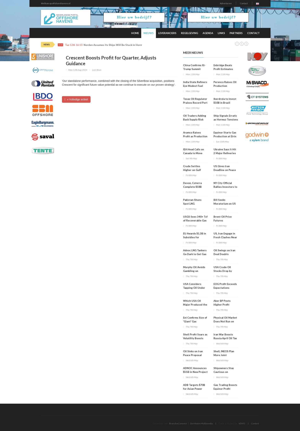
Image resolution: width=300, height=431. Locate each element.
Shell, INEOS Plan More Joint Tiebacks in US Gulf (225, 355)
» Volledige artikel (76, 99)
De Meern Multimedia (201, 423)
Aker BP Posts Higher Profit (222, 302)
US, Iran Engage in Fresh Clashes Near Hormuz (225, 237)
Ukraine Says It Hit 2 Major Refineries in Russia (225, 153)
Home (135, 33)
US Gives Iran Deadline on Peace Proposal (225, 170)
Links (221, 33)
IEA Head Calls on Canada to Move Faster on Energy (193, 153)
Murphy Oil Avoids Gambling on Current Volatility (194, 271)
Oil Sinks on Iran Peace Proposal (193, 353)
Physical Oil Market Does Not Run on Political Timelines (225, 321)
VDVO (242, 423)
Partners (236, 33)
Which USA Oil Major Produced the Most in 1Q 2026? (195, 304)
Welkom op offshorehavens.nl (55, 3)
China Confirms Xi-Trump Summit (194, 67)
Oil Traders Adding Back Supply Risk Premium (194, 119)
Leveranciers (167, 33)
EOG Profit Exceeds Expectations (225, 285)
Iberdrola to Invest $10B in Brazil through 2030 (225, 102)
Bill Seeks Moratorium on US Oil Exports (225, 203)
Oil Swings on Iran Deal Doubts (224, 252)
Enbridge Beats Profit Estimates (223, 67)
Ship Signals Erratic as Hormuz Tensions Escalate (226, 119)
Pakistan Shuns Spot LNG (192, 201)
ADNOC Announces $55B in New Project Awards (195, 372)
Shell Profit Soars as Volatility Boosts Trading (195, 338)
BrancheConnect (178, 423)
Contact (244, 3)
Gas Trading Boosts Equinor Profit (225, 386)
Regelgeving (189, 33)
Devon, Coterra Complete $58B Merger (192, 186)
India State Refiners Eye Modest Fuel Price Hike (195, 86)
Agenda (208, 33)
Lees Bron (96, 69)
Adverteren (226, 3)
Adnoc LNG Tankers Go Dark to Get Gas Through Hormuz (195, 254)
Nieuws (148, 33)
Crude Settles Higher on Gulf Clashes (192, 170)
